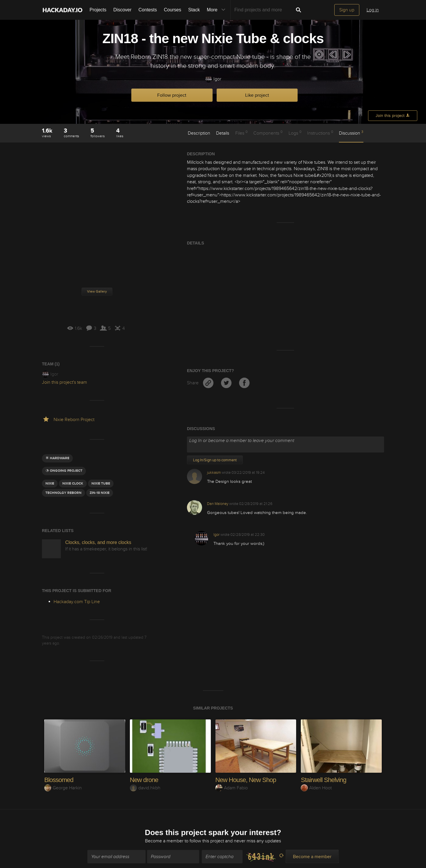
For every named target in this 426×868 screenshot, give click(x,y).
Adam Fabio (231, 788)
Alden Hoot (316, 788)
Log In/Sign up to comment (215, 460)
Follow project (171, 95)
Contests (148, 9)
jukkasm (214, 472)
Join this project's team (64, 382)
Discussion (351, 133)
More (217, 9)
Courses (172, 9)
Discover (122, 9)
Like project (257, 95)
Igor (213, 79)
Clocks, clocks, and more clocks (98, 542)
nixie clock (72, 483)
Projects (98, 9)
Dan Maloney (217, 503)
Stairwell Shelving (323, 780)
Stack (194, 9)
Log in (373, 10)
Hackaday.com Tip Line (77, 602)
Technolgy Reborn (63, 493)
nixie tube (100, 483)
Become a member (164, 837)
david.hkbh (145, 788)
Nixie (49, 483)
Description (199, 133)
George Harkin (63, 788)
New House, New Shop (245, 780)
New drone (144, 780)
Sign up (346, 10)
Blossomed (58, 780)
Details (222, 133)
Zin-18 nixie (99, 493)
